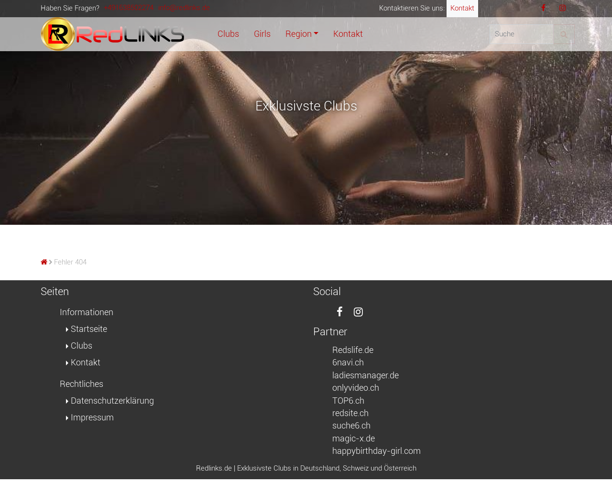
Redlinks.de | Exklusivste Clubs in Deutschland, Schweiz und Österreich (306, 468)
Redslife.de (352, 350)
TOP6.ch (348, 401)
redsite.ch (350, 413)
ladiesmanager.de (365, 375)
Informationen (86, 312)
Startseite (89, 329)
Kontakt (462, 8)
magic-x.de (353, 438)
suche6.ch (351, 425)
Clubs (81, 346)
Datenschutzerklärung (112, 401)
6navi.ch (348, 362)
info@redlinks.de (184, 7)
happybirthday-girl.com (376, 451)
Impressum (92, 417)
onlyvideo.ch (355, 388)
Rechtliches (81, 384)
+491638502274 (128, 7)
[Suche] (522, 34)
